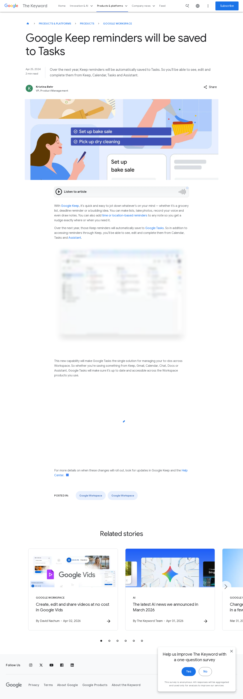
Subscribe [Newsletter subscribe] (227, 6)
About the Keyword (126, 685)
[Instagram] (30, 665)
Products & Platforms (55, 23)
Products (87, 23)
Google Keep (70, 206)
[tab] (101, 641)
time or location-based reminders (124, 215)
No (205, 679)
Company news (144, 6)
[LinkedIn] (72, 665)
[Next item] (225, 586)
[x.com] (41, 665)
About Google (67, 685)
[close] (231, 659)
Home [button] (62, 5)
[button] (210, 87)
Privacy (34, 685)
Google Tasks (154, 228)
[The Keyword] (27, 23)
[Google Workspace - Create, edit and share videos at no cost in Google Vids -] (73, 589)
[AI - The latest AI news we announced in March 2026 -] (170, 589)
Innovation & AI (82, 6)
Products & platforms (112, 6)
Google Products (94, 685)
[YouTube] (51, 665)
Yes (188, 679)
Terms (48, 685)
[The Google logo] (14, 685)
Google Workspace (117, 23)
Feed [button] (162, 5)
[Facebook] (61, 665)
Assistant (74, 238)
